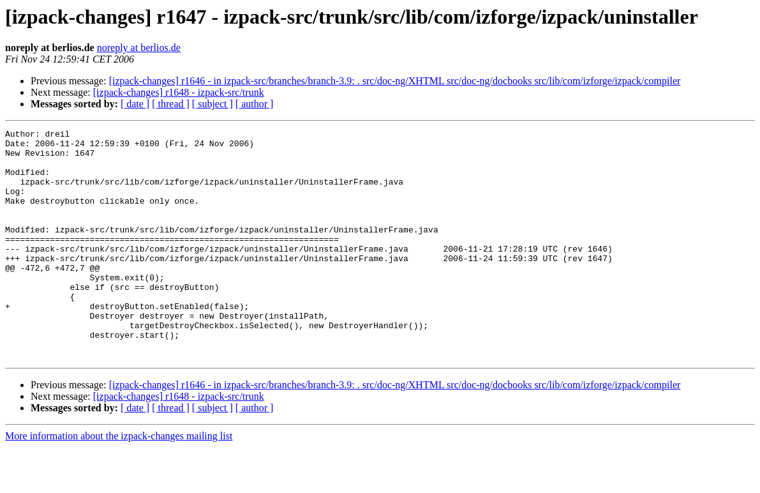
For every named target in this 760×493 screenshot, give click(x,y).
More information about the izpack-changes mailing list (118, 481)
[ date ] (135, 103)
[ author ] (254, 103)
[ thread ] (171, 103)
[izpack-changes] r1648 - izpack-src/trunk (178, 92)
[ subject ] (212, 103)
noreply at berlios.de (139, 47)
